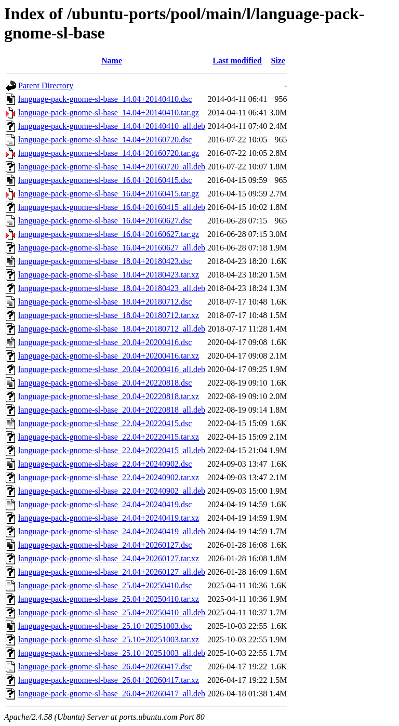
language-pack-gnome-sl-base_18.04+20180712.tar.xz (108, 315)
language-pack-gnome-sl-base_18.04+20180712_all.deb (111, 328)
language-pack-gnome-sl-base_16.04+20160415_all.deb (111, 207)
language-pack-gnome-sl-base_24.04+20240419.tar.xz (108, 517)
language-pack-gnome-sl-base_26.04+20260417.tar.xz (108, 680)
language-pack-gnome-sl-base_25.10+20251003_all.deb (111, 653)
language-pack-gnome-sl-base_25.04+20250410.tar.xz (108, 599)
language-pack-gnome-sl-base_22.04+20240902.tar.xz (108, 477)
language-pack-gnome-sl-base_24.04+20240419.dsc (105, 504)
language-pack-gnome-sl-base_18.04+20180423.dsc (105, 261)
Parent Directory (45, 85)
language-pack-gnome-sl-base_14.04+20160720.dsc (105, 139)
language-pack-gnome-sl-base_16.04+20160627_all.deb (111, 247)
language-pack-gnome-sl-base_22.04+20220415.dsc (105, 423)
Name (111, 60)
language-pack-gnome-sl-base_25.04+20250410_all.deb (111, 612)
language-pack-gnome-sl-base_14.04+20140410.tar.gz (108, 112)
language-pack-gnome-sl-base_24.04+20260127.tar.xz (108, 558)
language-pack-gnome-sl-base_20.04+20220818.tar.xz (108, 396)
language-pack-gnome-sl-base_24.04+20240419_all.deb (111, 531)
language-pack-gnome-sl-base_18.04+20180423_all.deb (111, 288)
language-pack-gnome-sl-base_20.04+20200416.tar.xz (108, 355)
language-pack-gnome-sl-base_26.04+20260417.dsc (105, 666)
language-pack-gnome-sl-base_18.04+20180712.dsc (105, 301)
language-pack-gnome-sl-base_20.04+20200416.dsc (105, 342)
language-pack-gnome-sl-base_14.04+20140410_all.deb (111, 126)
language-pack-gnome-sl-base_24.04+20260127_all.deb (111, 571)
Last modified (237, 60)
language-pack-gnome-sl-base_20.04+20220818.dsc (105, 382)
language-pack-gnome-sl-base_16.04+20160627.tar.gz (108, 234)
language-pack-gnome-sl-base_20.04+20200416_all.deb (111, 369)
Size (278, 60)
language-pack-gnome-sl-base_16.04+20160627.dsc (105, 220)
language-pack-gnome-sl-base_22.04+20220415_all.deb (111, 450)
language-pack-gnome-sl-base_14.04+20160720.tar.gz (108, 153)
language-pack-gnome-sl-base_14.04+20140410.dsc (105, 99)
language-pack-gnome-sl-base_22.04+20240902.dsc (105, 463)
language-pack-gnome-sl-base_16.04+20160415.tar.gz (108, 193)
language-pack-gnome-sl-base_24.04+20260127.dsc (105, 544)
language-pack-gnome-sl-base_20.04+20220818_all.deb (111, 409)
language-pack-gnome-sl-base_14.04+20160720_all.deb (111, 166)
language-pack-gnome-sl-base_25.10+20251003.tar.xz (108, 639)
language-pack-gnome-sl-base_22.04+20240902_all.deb (111, 490)
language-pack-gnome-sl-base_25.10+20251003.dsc (105, 626)
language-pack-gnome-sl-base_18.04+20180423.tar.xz (108, 274)
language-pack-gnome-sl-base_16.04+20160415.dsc (105, 180)
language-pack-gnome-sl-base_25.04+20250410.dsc (105, 585)
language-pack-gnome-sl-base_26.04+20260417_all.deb (111, 693)
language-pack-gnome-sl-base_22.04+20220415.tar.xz (108, 436)
